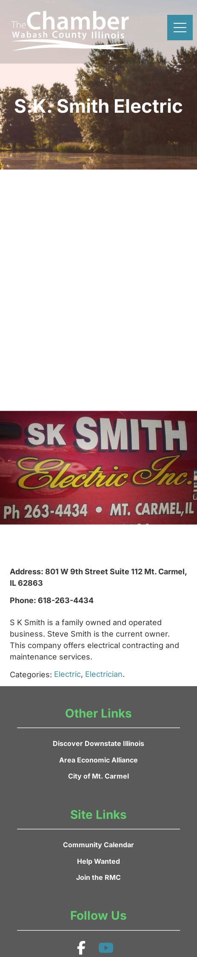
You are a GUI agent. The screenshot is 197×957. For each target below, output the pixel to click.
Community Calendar (98, 844)
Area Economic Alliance (98, 760)
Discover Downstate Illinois (98, 743)
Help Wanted (98, 861)
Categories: (31, 675)
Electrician (104, 674)
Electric (67, 674)
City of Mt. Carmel (98, 776)
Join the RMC (98, 877)
